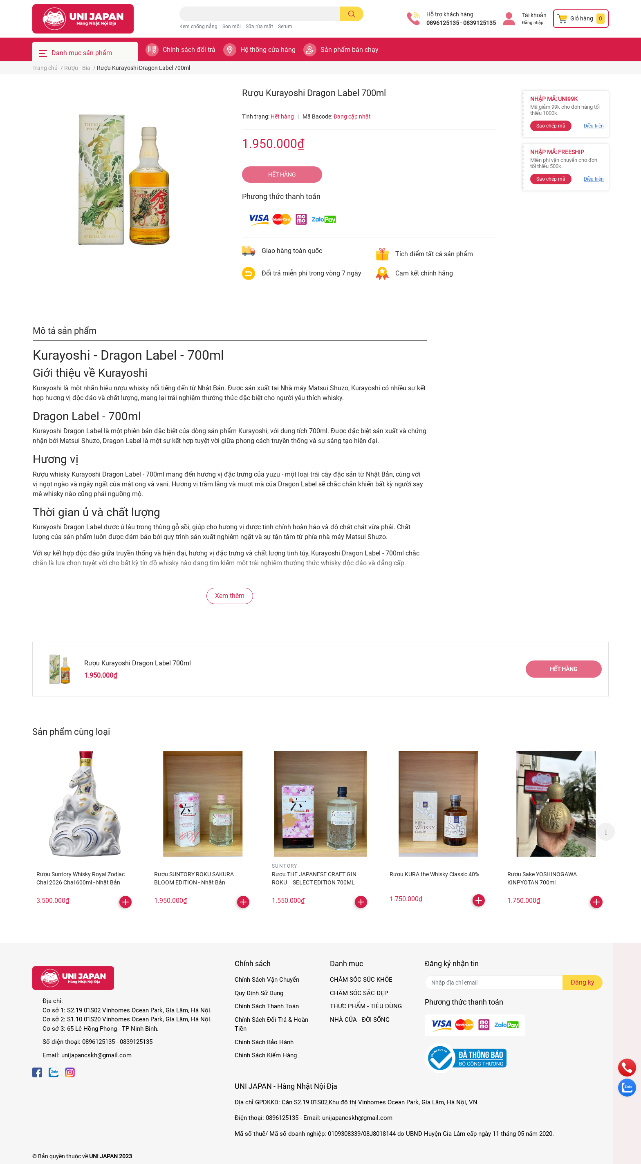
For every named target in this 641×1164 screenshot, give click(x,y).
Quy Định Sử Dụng (259, 993)
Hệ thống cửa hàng (268, 50)
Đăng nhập (532, 22)
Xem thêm (229, 596)
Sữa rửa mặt (259, 26)
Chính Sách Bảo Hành (264, 1042)
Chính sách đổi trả (189, 50)
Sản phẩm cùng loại (71, 731)
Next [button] (606, 832)
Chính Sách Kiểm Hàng (266, 1055)
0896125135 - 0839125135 (461, 23)
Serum (285, 26)
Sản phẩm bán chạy (349, 50)
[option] (85, 831)
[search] (351, 14)
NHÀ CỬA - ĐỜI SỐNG (360, 1019)
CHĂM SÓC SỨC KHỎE (361, 979)
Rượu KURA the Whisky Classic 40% (434, 874)
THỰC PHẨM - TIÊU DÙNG (366, 1006)
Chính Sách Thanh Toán (267, 1006)
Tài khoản (534, 15)
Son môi (231, 26)
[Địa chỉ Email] (514, 982)
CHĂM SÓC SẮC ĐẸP (359, 993)
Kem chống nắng (198, 26)
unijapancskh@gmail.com (96, 1055)
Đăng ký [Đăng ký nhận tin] (582, 982)
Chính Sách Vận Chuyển (267, 979)
